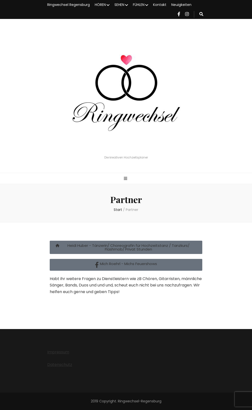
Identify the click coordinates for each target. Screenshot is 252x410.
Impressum (58, 352)
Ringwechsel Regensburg (68, 4)
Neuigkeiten (181, 4)
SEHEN (119, 4)
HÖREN (100, 4)
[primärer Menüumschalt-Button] (126, 178)
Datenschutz (59, 364)
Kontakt (159, 4)
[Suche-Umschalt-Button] (201, 14)
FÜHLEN (138, 4)
